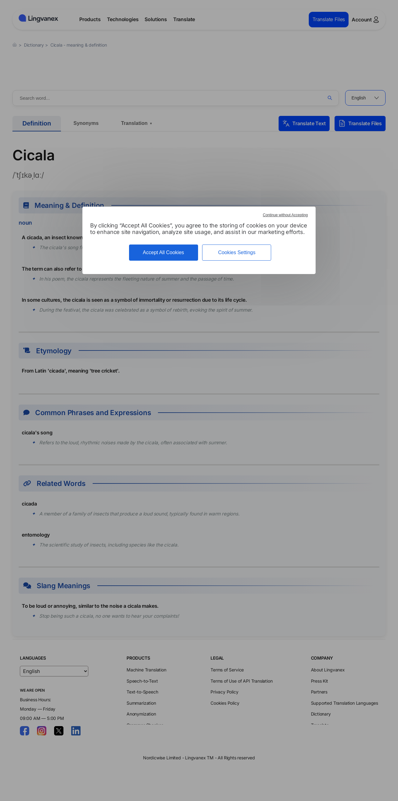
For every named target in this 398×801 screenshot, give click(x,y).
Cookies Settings (236, 252)
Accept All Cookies (163, 252)
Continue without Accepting (285, 215)
